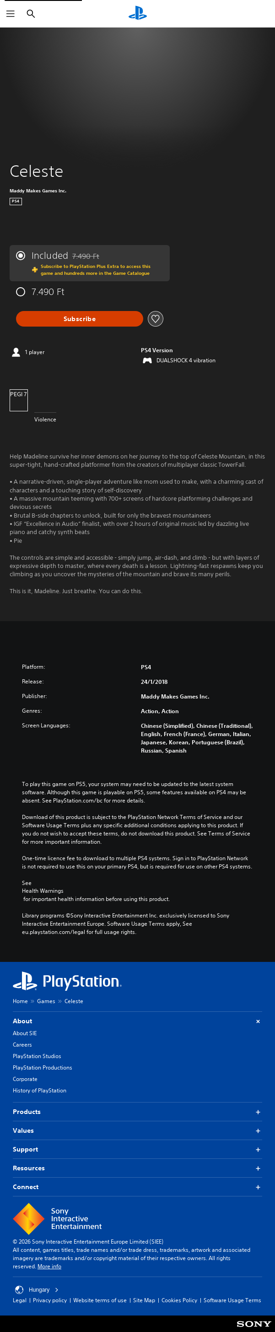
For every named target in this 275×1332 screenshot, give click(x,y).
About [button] (137, 1021)
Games (46, 1001)
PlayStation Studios (37, 1056)
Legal (20, 1300)
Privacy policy (50, 1300)
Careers (22, 1044)
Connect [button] (137, 1187)
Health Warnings (43, 891)
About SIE (25, 1033)
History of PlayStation (39, 1090)
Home (20, 1001)
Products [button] (137, 1112)
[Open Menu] (10, 13)
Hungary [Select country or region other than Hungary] (37, 1289)
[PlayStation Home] (137, 13)
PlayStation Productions (42, 1067)
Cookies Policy (179, 1300)
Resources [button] (137, 1168)
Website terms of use (100, 1300)
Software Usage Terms (232, 1300)
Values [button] (137, 1130)
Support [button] (137, 1149)
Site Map (144, 1300)
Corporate (25, 1079)
